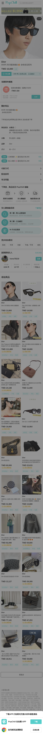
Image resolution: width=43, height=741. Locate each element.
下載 (36, 722)
